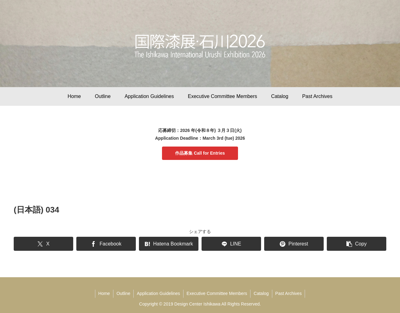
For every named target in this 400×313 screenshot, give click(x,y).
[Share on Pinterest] (294, 244)
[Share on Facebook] (106, 244)
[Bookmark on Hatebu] (168, 244)
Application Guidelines (158, 293)
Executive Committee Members (217, 293)
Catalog (261, 293)
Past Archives (288, 293)
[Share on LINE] (231, 244)
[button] (356, 244)
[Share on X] (43, 244)
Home (104, 293)
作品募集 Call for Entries (200, 153)
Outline (123, 293)
